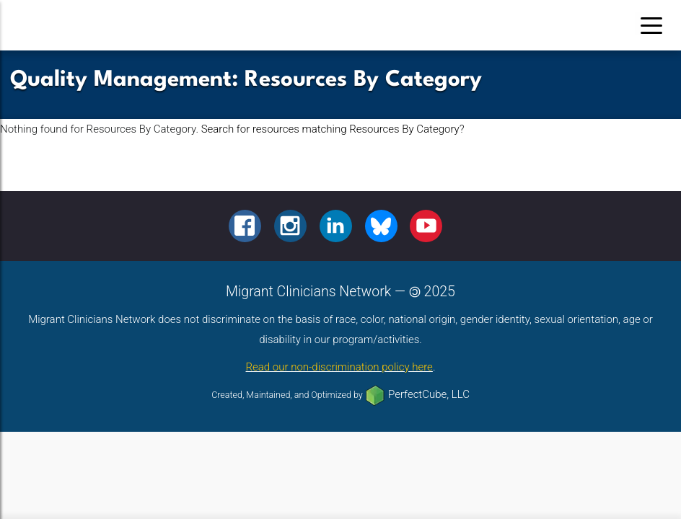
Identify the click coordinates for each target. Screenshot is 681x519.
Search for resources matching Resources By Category (330, 129)
